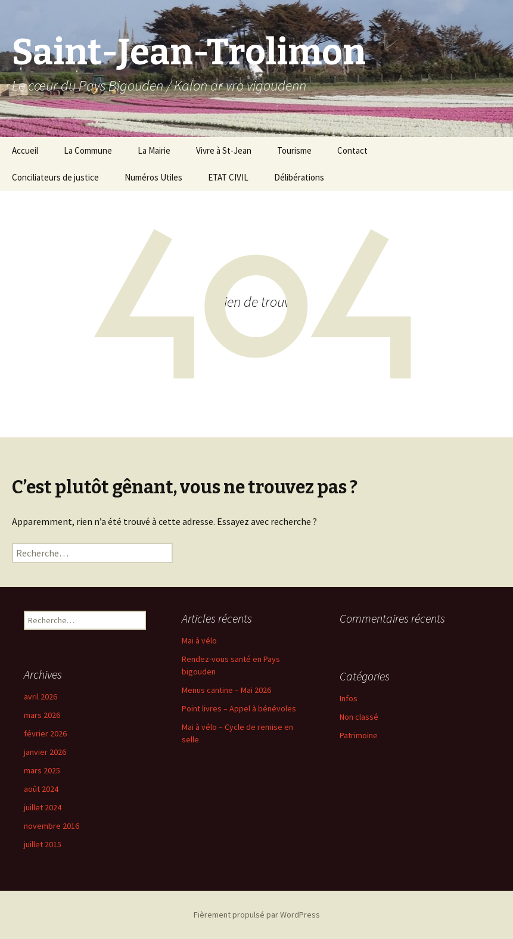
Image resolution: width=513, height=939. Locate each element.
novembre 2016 (51, 825)
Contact (352, 150)
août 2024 (41, 788)
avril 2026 (40, 696)
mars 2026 (42, 715)
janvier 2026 (45, 752)
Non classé (359, 716)
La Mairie (154, 150)
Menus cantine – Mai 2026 (226, 690)
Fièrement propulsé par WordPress (257, 914)
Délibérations (299, 177)
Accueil (25, 150)
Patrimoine (359, 735)
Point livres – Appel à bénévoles (239, 708)
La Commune (88, 150)
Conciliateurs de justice (55, 177)
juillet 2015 (42, 844)
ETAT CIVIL (228, 177)
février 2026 (45, 733)
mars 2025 (42, 770)
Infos (348, 698)
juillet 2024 (42, 807)
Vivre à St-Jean (223, 150)
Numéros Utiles (153, 177)
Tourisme (294, 150)
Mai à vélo (199, 640)
